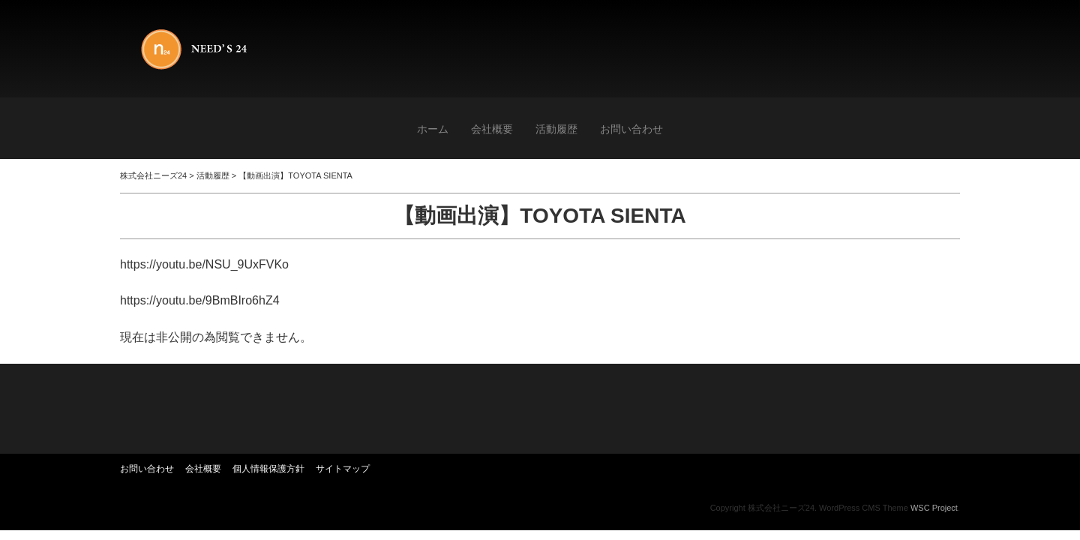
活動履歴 (557, 129)
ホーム (432, 129)
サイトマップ (343, 469)
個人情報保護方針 (268, 469)
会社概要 (492, 129)
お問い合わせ (631, 129)
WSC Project (934, 507)
